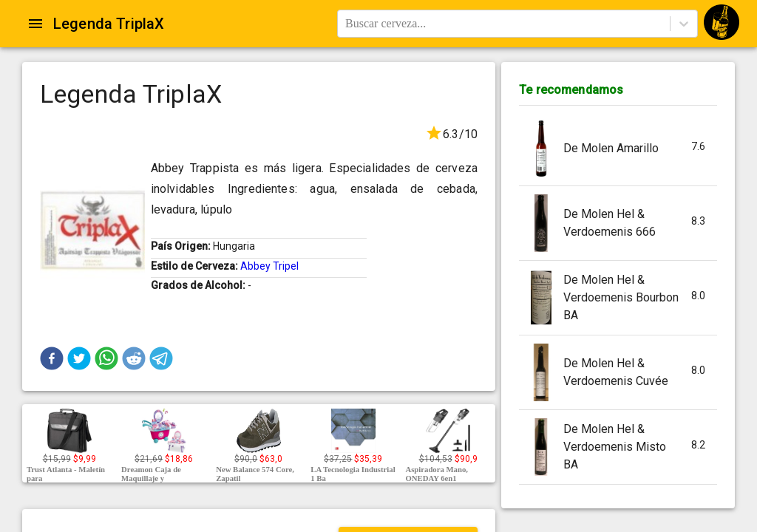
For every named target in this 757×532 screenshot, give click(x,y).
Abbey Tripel (269, 266)
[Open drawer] (35, 23)
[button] (52, 358)
